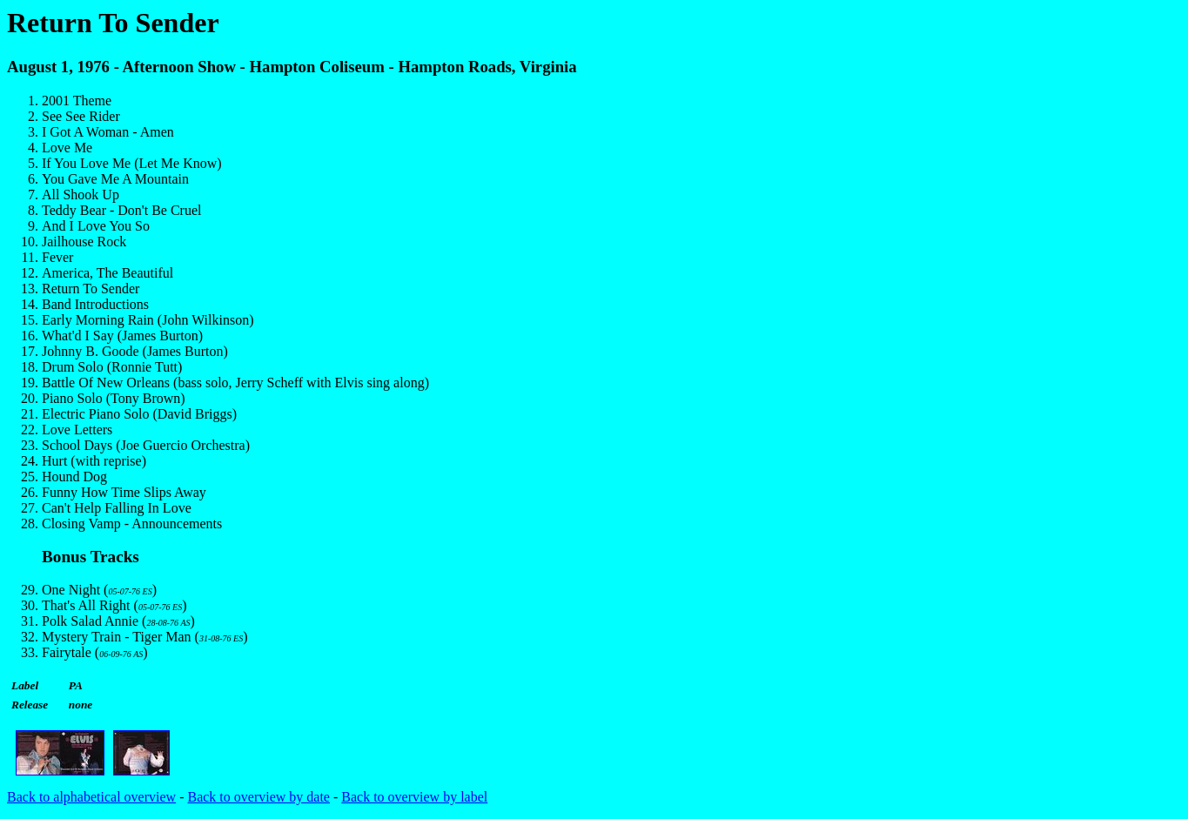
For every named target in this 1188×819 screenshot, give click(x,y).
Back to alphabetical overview (91, 796)
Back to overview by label (414, 796)
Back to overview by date (258, 796)
